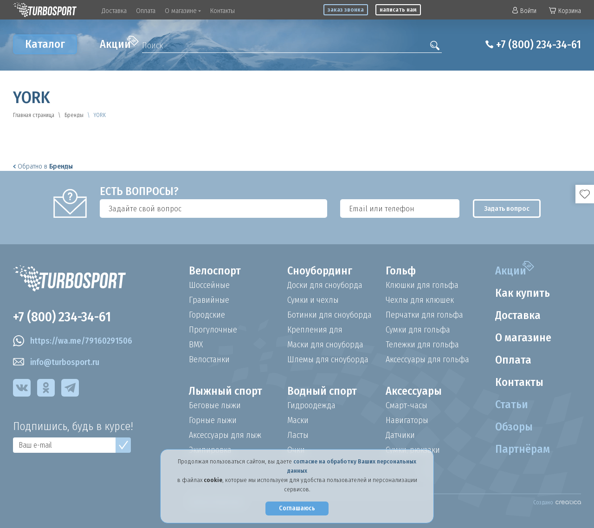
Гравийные (209, 300)
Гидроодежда (311, 405)
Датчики (400, 435)
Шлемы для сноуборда (327, 359)
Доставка (114, 11)
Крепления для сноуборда (314, 330)
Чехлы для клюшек (420, 300)
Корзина (565, 11)
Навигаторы (407, 420)
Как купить (522, 293)
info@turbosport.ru (56, 362)
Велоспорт (215, 270)
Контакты (222, 11)
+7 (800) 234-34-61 (538, 44)
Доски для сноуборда (324, 285)
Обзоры (514, 426)
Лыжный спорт (225, 391)
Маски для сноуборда (325, 344)
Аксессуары (414, 391)
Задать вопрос (506, 208)
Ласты (298, 435)
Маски (298, 420)
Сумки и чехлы (313, 300)
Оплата (145, 11)
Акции (119, 43)
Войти (524, 11)
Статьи (511, 404)
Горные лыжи (213, 420)
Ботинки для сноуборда (329, 315)
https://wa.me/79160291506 (72, 340)
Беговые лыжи (215, 405)
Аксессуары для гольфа (427, 359)
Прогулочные (213, 330)
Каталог (45, 44)
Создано (557, 502)
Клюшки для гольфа (422, 285)
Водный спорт (322, 391)
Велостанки (209, 359)
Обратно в (43, 166)
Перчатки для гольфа (424, 315)
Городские (207, 315)
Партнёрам (522, 449)
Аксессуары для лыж (225, 435)
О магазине (183, 11)
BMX (196, 344)
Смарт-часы (406, 405)
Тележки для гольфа (422, 344)
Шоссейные (209, 285)
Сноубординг (319, 270)
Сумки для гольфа (418, 330)
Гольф (401, 270)
